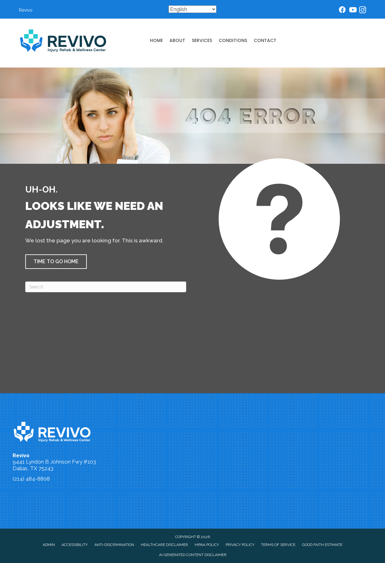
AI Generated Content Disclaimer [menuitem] (193, 555)
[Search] (105, 287)
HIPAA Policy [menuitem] (207, 544)
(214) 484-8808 (31, 479)
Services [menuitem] (202, 40)
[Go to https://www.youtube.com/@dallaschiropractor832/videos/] (352, 10)
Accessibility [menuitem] (75, 544)
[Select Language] (192, 9)
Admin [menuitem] (49, 544)
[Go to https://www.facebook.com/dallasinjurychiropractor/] (342, 10)
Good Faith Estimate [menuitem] (322, 544)
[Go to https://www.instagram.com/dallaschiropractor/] (362, 10)
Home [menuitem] (156, 40)
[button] (56, 261)
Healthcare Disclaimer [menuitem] (164, 544)
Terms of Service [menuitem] (278, 544)
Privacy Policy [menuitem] (240, 544)
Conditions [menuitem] (233, 40)
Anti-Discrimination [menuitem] (114, 544)
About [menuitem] (177, 40)
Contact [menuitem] (265, 40)
